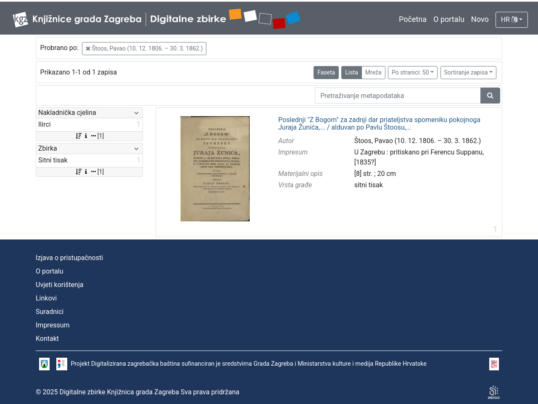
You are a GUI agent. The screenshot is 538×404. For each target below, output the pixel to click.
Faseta (326, 72)
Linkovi (46, 298)
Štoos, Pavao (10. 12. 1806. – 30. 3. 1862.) (144, 48)
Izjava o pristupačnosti (69, 258)
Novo (480, 19)
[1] (89, 136)
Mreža (373, 72)
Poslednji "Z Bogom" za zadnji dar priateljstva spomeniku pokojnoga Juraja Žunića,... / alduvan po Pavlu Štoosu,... (379, 123)
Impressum (53, 325)
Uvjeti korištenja (59, 285)
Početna (413, 19)
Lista (351, 72)
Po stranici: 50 (410, 72)
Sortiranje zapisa (466, 72)
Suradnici (49, 312)
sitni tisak (368, 185)
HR (509, 20)
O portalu (448, 19)
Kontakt (47, 339)
